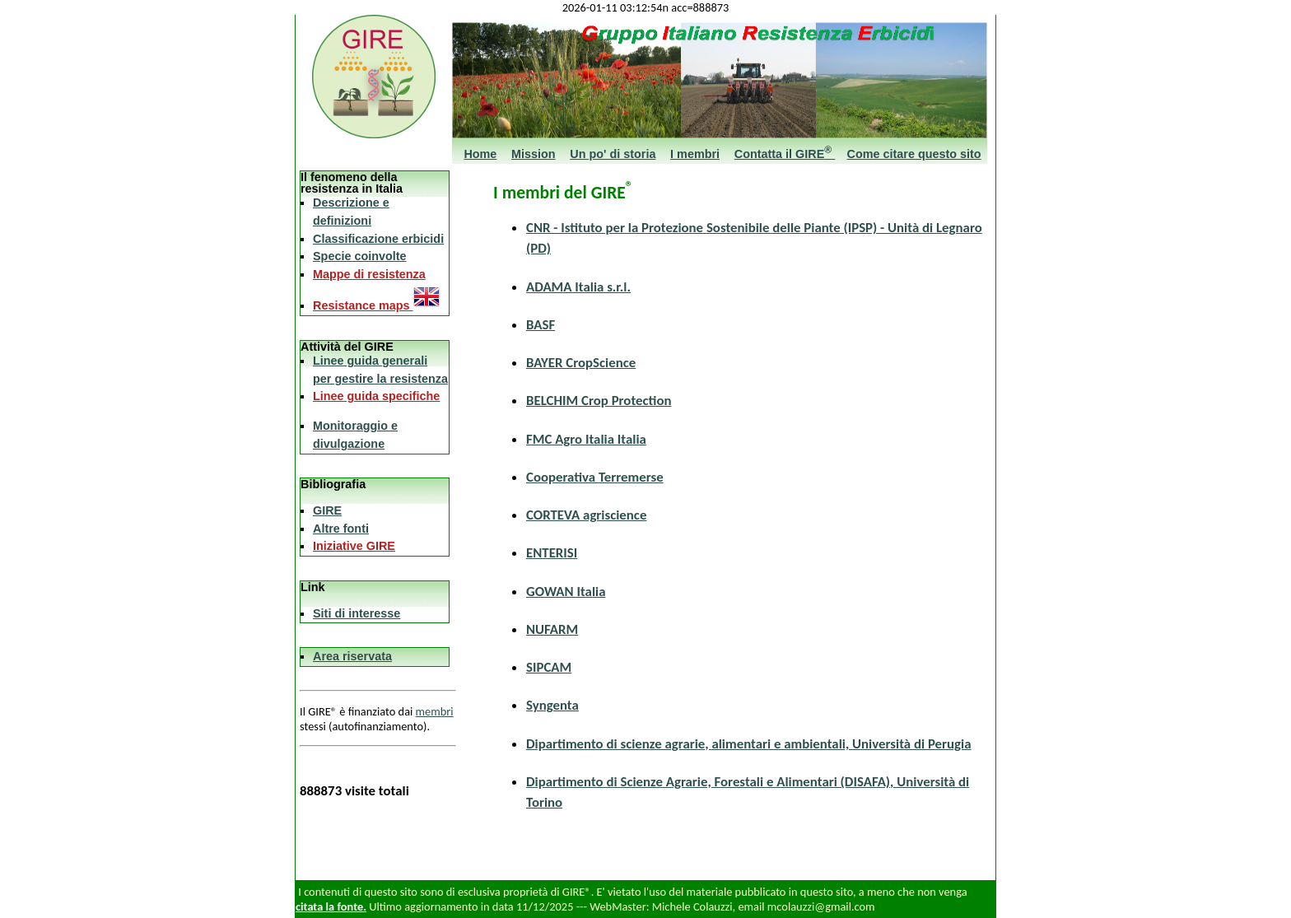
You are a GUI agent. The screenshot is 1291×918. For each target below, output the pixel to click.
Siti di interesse (356, 613)
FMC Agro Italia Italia (586, 439)
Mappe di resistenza (369, 274)
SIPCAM (548, 667)
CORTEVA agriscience (586, 515)
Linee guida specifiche (376, 396)
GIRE (327, 510)
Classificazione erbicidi (378, 238)
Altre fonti (341, 528)
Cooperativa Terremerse (595, 477)
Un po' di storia (612, 154)
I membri (695, 154)
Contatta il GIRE (784, 154)
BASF (540, 324)
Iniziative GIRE (354, 545)
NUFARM (552, 629)
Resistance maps (376, 305)
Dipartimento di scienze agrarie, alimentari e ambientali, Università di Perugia (748, 744)
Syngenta (552, 705)
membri (435, 711)
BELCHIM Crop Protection (599, 400)
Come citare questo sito (914, 154)
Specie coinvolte (360, 256)
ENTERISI (551, 553)
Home (480, 154)
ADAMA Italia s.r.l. (578, 287)
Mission (533, 154)
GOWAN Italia (565, 591)
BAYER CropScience (581, 362)
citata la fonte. (331, 906)
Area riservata (352, 656)
